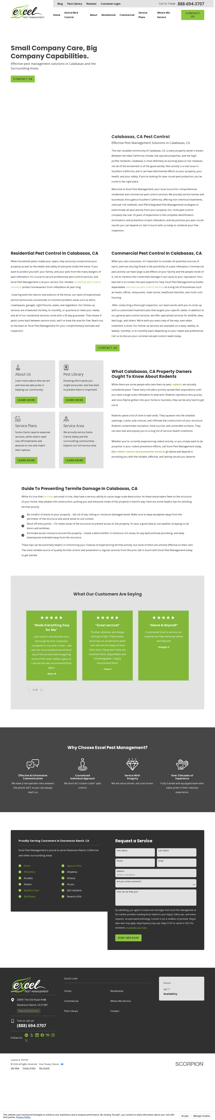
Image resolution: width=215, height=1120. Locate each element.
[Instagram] (53, 1035)
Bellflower (26, 896)
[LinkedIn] (37, 1035)
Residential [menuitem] (109, 15)
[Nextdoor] (47, 1035)
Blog (60, 3)
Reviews (91, 3)
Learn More (30, 400)
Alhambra (26, 872)
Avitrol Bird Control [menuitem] (71, 15)
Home (67, 991)
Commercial (71, 1001)
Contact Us (192, 14)
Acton (24, 865)
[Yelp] (31, 1035)
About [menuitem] (93, 15)
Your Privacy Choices (51, 1064)
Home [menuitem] (56, 15)
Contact (114, 1011)
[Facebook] (42, 1035)
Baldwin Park (28, 890)
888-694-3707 (191, 4)
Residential (116, 991)
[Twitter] (26, 1040)
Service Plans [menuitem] (143, 15)
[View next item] (41, 690)
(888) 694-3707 (31, 1025)
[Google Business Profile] (26, 1035)
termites (48, 496)
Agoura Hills (71, 865)
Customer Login (110, 3)
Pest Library (74, 3)
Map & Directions (29, 1011)
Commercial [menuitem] (127, 15)
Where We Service (120, 1001)
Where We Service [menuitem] (163, 15)
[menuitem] (15, 1068)
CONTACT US (107, 348)
